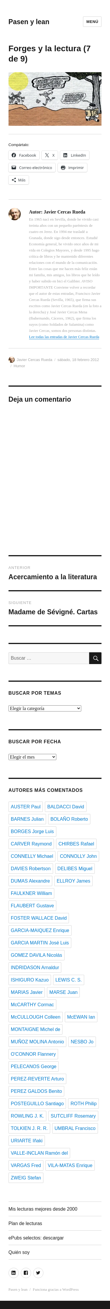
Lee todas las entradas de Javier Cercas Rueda (64, 337)
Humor (19, 366)
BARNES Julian (27, 819)
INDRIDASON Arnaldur (35, 967)
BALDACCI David (65, 806)
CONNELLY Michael (32, 856)
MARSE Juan (63, 992)
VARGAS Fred (26, 1165)
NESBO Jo (82, 1041)
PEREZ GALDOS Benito (36, 1091)
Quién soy (19, 1252)
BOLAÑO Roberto (69, 819)
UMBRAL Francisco (75, 1128)
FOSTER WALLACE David (39, 918)
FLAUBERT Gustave (32, 905)
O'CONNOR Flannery (33, 1054)
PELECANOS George (34, 1066)
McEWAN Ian (81, 1017)
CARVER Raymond (31, 843)
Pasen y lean (29, 22)
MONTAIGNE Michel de (35, 1029)
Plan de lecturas (25, 1223)
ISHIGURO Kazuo (30, 979)
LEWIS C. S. (68, 979)
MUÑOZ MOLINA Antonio (37, 1041)
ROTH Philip (83, 1103)
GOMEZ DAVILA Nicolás (36, 955)
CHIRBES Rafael (76, 843)
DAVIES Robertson (31, 868)
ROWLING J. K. (27, 1115)
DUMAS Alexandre (30, 880)
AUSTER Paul (25, 806)
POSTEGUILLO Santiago (37, 1103)
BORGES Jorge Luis (32, 831)
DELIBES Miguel (74, 868)
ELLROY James (73, 880)
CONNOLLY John (78, 856)
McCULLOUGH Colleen (35, 1017)
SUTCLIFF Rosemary (73, 1115)
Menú (92, 21)
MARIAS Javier (27, 992)
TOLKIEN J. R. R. (29, 1128)
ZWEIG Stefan (26, 1177)
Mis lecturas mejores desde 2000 (43, 1209)
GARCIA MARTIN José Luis (40, 942)
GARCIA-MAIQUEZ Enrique (40, 930)
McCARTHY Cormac (32, 1004)
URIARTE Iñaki (27, 1140)
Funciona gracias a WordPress (56, 1289)
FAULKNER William (31, 893)
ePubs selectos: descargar (36, 1237)
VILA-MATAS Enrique (70, 1165)
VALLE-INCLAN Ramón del (39, 1153)
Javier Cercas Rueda (34, 360)
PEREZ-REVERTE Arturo (37, 1078)
